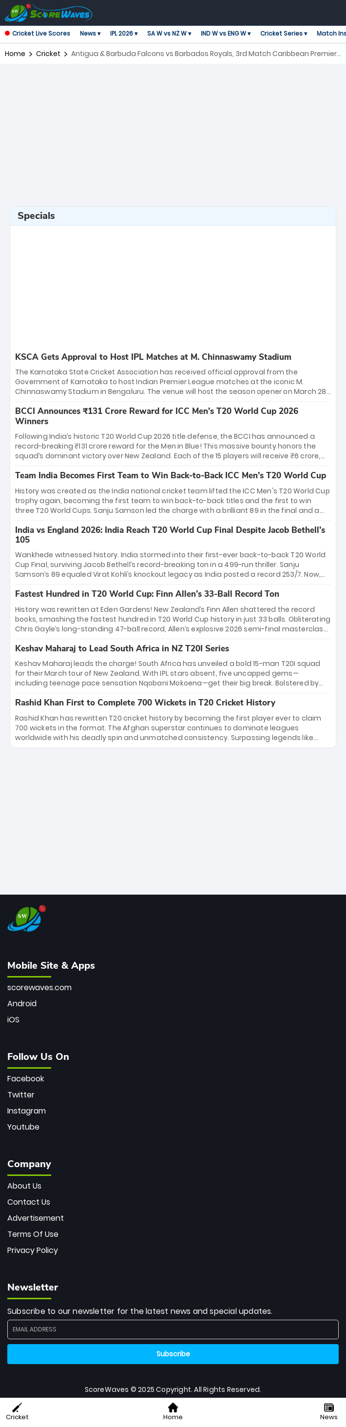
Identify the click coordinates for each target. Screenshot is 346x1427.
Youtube (23, 1127)
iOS (13, 1019)
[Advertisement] (175, 135)
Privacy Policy (32, 1250)
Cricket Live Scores (37, 33)
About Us (24, 1186)
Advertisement (35, 1218)
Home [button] (173, 1412)
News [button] (329, 1412)
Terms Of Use (32, 1234)
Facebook (25, 1078)
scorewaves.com (39, 987)
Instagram (26, 1110)
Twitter (21, 1094)
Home (15, 54)
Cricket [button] (17, 1412)
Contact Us (28, 1202)
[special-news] (173, 374)
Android (22, 1003)
